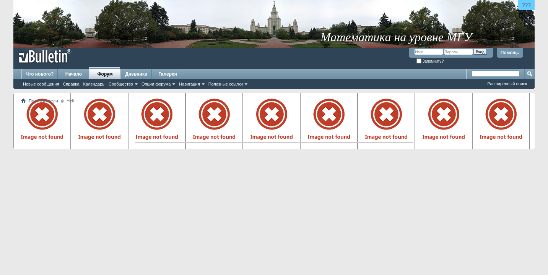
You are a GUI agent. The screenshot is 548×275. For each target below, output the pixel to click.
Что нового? (40, 74)
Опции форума (156, 84)
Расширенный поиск (507, 83)
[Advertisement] (274, 122)
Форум (104, 74)
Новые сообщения (41, 84)
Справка (71, 84)
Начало (73, 74)
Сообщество (121, 84)
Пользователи (43, 101)
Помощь (510, 52)
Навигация (189, 84)
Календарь (94, 84)
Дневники (136, 74)
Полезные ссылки (225, 84)
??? (526, 5)
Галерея (167, 74)
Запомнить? (430, 61)
